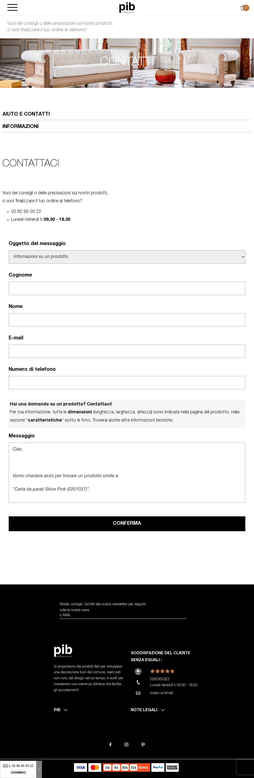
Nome (16, 306)
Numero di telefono (32, 369)
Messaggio (22, 436)
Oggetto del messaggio (37, 244)
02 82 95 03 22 (26, 212)
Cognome (20, 275)
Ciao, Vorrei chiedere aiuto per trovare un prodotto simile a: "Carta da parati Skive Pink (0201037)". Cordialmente (127, 473)
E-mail (16, 338)
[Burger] (12, 7)
